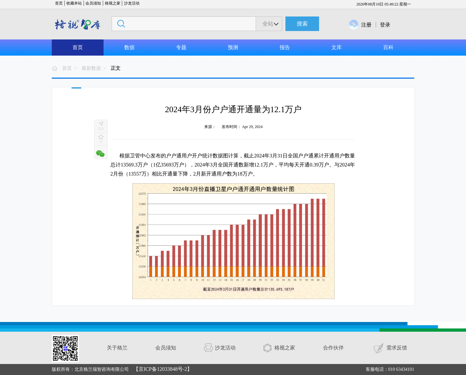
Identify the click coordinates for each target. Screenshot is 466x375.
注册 (366, 24)
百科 (388, 47)
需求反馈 (396, 347)
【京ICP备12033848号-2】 (162, 369)
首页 (59, 3)
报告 (285, 47)
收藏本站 (74, 3)
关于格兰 (117, 347)
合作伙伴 (333, 347)
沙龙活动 (131, 3)
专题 (181, 47)
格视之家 (112, 3)
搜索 (302, 24)
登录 (385, 24)
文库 (336, 47)
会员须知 (93, 3)
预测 (233, 47)
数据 (129, 47)
